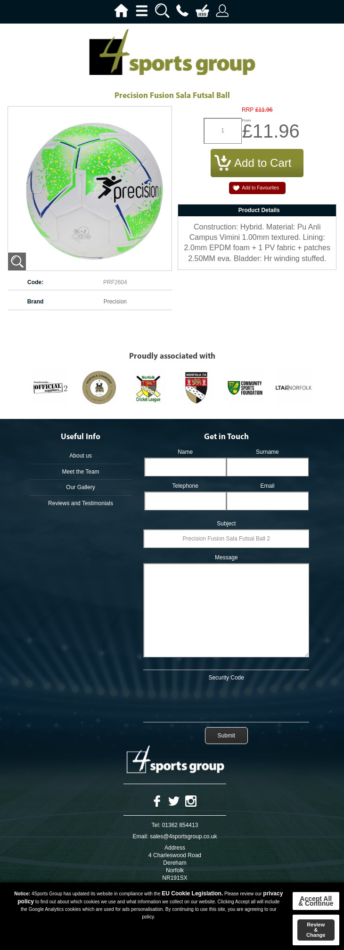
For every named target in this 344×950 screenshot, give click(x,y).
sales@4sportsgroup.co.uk (183, 836)
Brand (35, 301)
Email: (140, 836)
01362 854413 (180, 825)
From (246, 120)
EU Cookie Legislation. (192, 893)
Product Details (259, 210)
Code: (35, 282)
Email (267, 486)
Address (174, 847)
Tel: (156, 825)
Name (185, 452)
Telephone (185, 486)
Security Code (226, 677)
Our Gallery (80, 487)
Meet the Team (80, 471)
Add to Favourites (260, 187)
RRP (248, 110)
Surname (267, 452)
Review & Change (315, 930)
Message (226, 557)
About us (80, 455)
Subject (226, 523)
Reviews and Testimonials (80, 503)
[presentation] (226, 699)
